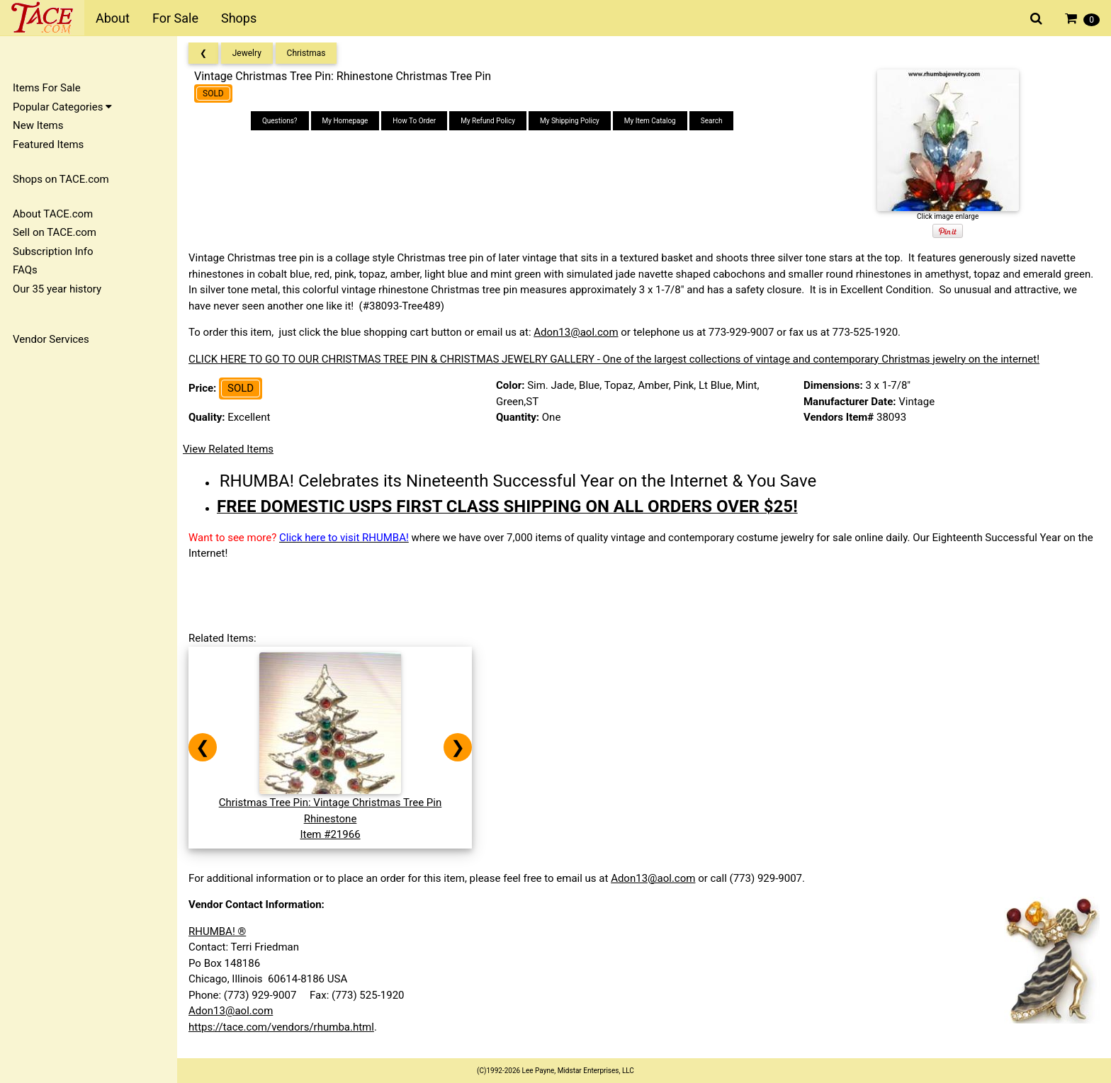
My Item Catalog (650, 121)
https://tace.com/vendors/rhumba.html (281, 1027)
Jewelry (246, 53)
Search (712, 121)
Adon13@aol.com (576, 332)
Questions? (280, 121)
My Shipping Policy (569, 121)
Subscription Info (53, 251)
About (113, 18)
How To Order (414, 121)
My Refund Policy (488, 121)
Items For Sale (47, 87)
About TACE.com (53, 214)
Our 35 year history (57, 289)
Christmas (306, 53)
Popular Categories (62, 107)
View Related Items (228, 449)
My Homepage (345, 121)
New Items (38, 125)
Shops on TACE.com (61, 179)
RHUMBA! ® (217, 931)
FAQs (25, 269)
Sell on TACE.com (54, 232)
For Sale (175, 18)
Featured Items (48, 144)
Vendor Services (51, 339)
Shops (238, 18)
